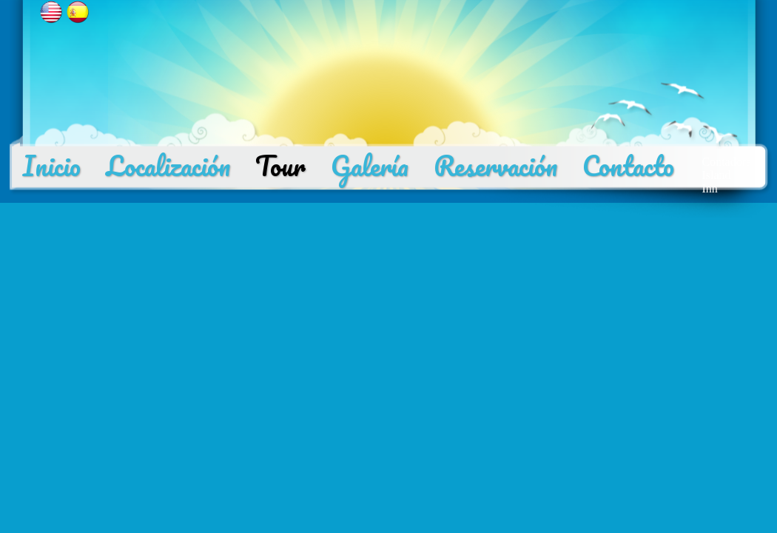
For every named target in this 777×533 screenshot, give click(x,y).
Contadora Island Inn (727, 175)
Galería (369, 165)
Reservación (495, 165)
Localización (168, 165)
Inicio (51, 165)
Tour (280, 165)
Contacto (628, 165)
